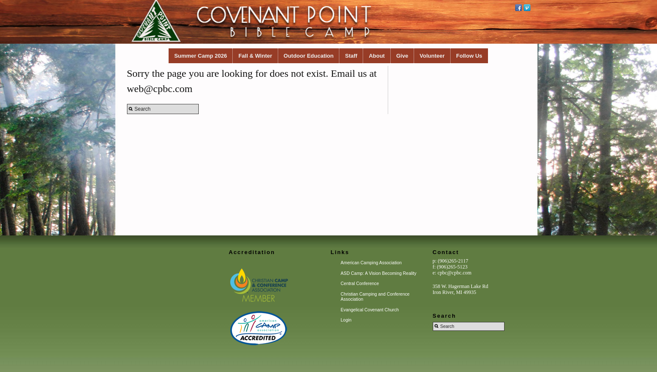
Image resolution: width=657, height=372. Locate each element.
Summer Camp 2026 (200, 56)
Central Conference (360, 283)
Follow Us (469, 56)
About (377, 56)
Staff (351, 56)
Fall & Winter (255, 56)
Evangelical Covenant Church (370, 310)
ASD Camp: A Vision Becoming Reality (378, 273)
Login (346, 320)
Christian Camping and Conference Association (375, 297)
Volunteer (432, 56)
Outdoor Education (309, 56)
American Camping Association (371, 262)
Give (402, 56)
